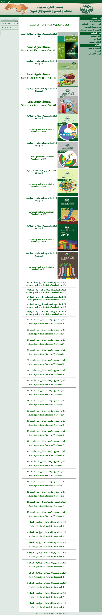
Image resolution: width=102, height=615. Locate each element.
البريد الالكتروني (95, 54)
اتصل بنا (98, 51)
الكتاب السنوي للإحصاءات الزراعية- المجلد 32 (46, 297)
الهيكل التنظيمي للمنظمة (91, 24)
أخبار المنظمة (96, 36)
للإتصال (98, 45)
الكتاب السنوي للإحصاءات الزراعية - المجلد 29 (46, 320)
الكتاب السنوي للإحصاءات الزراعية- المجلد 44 (39, 35)
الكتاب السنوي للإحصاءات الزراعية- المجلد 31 (46, 304)
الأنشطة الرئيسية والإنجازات (90, 30)
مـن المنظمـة (96, 33)
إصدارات (97, 39)
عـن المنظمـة (96, 18)
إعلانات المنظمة (95, 42)
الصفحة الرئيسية (94, 48)
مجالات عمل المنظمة (93, 27)
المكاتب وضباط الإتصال (10, 27)
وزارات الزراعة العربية (10, 23)
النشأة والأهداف (95, 21)
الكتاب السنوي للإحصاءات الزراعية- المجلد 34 (46, 282)
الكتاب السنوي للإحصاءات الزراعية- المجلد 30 (46, 312)
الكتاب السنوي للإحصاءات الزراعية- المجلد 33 (46, 290)
